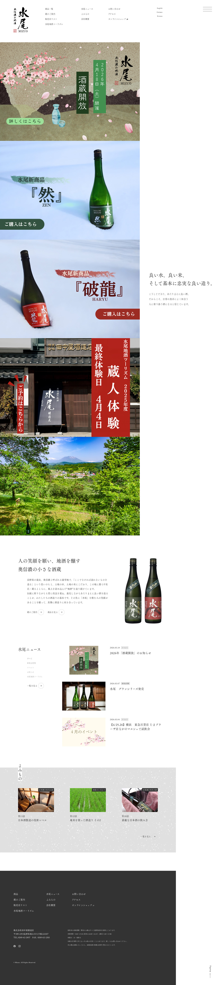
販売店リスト (51, 19)
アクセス (112, 14)
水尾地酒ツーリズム (54, 24)
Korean (159, 16)
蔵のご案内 (50, 14)
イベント (30, 667)
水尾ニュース (87, 8)
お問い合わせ (114, 8)
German (159, 12)
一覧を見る (35, 686)
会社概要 (85, 19)
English (160, 8)
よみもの (85, 14)
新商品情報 (31, 663)
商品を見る (56, 612)
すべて (29, 658)
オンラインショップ (118, 19)
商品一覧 (49, 8)
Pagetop (210, 972)
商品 (16, 894)
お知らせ (30, 672)
